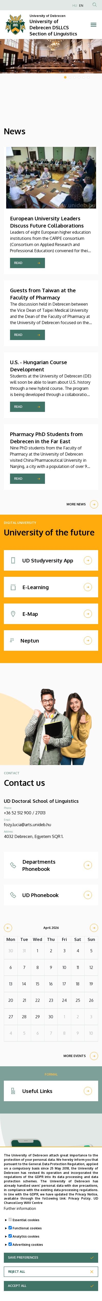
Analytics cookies (26, 1245)
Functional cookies (27, 1236)
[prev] (8, 928)
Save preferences (23, 1266)
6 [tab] (88, 77)
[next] (94, 928)
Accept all (17, 1294)
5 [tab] (83, 77)
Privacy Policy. (80, 1207)
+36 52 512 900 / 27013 (24, 812)
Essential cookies (26, 1228)
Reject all (16, 1280)
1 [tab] (65, 77)
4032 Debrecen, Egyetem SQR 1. (33, 836)
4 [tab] (79, 77)
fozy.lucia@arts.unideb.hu (27, 824)
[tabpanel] (51, 56)
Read (18, 263)
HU (74, 5)
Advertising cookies (28, 1253)
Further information (20, 1216)
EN (81, 5)
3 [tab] (74, 77)
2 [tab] (70, 77)
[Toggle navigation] (93, 24)
